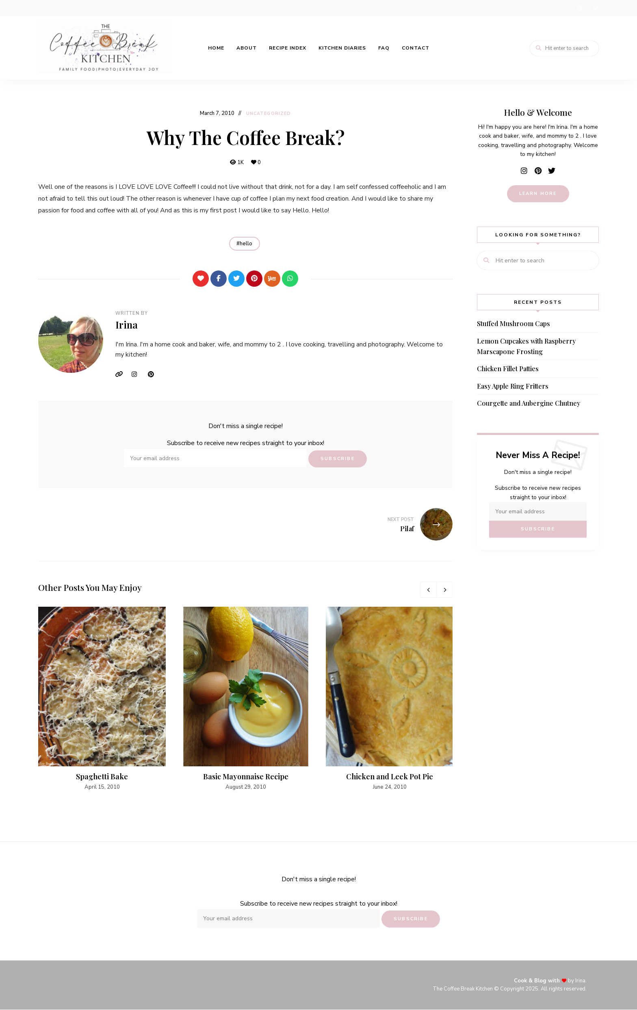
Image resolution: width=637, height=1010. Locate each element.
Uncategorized (268, 113)
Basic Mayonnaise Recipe (245, 776)
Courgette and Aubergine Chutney (528, 403)
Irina (126, 324)
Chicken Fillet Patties (508, 368)
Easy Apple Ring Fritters (512, 386)
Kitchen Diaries (342, 48)
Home (216, 48)
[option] (102, 699)
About (246, 48)
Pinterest (154, 374)
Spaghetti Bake (102, 776)
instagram (563, 8)
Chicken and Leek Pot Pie (389, 776)
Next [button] (444, 590)
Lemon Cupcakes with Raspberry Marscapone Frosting (526, 346)
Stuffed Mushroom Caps (513, 323)
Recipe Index (287, 48)
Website (121, 374)
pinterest (579, 8)
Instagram (138, 374)
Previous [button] (428, 590)
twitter (595, 8)
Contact (415, 48)
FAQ (384, 48)
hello (246, 243)
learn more (538, 193)
